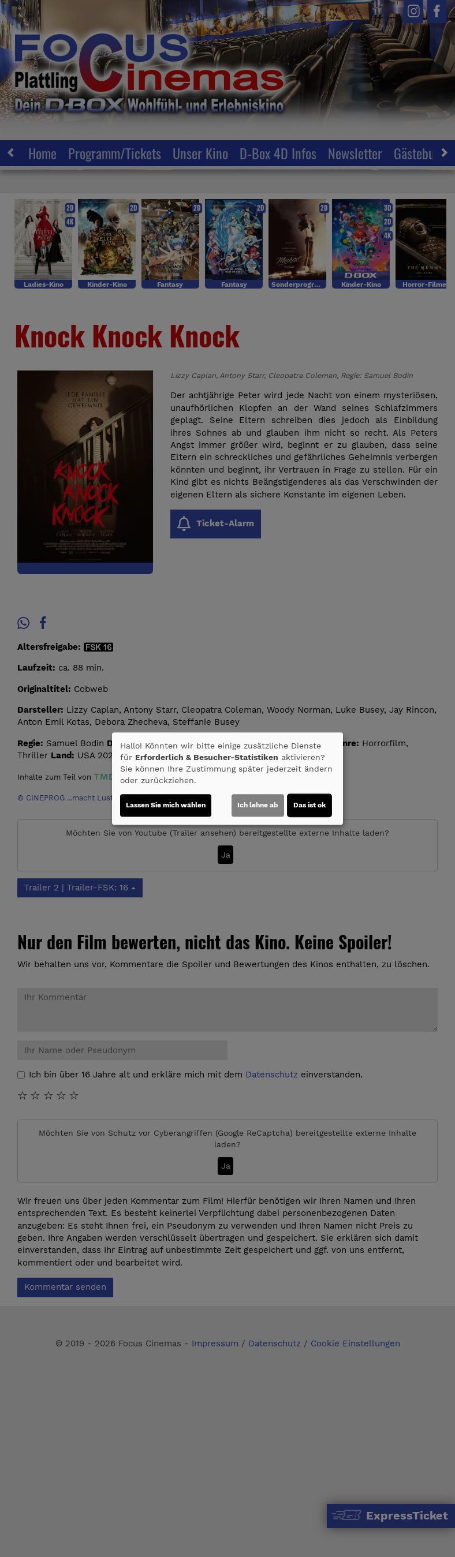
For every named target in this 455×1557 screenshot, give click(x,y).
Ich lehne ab (257, 805)
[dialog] (227, 778)
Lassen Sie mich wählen (166, 805)
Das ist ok (309, 805)
